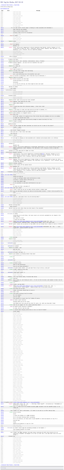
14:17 (2, 309)
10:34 (2, 191)
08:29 (2, 122)
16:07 (2, 432)
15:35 (2, 398)
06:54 (2, 42)
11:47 (2, 202)
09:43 (2, 166)
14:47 (2, 394)
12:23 (2, 219)
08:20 (2, 116)
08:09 (2, 97)
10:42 (2, 195)
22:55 (2, 458)
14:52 (2, 395)
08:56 (2, 130)
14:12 (2, 298)
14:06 (2, 284)
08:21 (2, 119)
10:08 (2, 173)
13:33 (2, 272)
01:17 (2, 15)
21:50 (2, 450)
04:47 (2, 26)
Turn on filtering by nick (4, 8)
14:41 (2, 311)
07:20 (2, 59)
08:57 (2, 131)
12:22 (2, 218)
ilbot (5, 467)
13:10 (2, 240)
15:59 (2, 426)
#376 (43, 153)
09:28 (2, 142)
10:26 (2, 186)
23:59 (2, 462)
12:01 (2, 209)
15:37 (2, 400)
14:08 (2, 291)
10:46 (2, 196)
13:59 (2, 275)
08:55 (2, 128)
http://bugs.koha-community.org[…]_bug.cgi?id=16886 (29, 221)
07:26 (2, 72)
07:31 (2, 83)
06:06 (2, 37)
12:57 (2, 233)
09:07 (2, 135)
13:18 (2, 250)
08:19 (2, 103)
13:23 (2, 253)
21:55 (2, 452)
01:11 (2, 14)
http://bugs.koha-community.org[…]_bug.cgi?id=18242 (29, 285)
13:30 (2, 269)
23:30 (2, 461)
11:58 (2, 204)
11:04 (2, 198)
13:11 (2, 241)
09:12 (2, 137)
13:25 (2, 255)
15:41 (2, 406)
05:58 (2, 34)
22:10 (2, 456)
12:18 (2, 212)
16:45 (2, 440)
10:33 (2, 189)
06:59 (2, 52)
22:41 (2, 457)
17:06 (2, 441)
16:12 (2, 436)
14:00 (2, 276)
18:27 (2, 445)
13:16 (2, 247)
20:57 (2, 449)
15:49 (2, 412)
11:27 (2, 199)
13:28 (2, 261)
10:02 (2, 171)
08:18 (2, 99)
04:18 (2, 23)
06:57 (2, 51)
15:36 (2, 399)
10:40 (2, 193)
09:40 (2, 157)
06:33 (2, 39)
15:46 (2, 410)
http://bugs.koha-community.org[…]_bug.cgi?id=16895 (29, 226)
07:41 (2, 88)
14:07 (2, 290)
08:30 (2, 125)
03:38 (2, 22)
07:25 (2, 62)
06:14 (2, 38)
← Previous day (3, 4)
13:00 (2, 234)
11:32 (2, 200)
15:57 (2, 425)
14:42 (2, 312)
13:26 (2, 256)
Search (15, 4)
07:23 (2, 61)
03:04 (2, 21)
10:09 (2, 182)
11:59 (2, 208)
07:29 (2, 75)
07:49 (2, 92)
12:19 (2, 215)
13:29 (2, 267)
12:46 (2, 229)
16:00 (2, 427)
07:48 (2, 91)
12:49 (2, 231)
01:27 (2, 18)
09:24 (2, 140)
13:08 (2, 235)
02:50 (2, 19)
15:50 (2, 415)
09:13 (2, 139)
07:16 (2, 56)
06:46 (2, 41)
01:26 (2, 17)
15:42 (2, 409)
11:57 (2, 203)
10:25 (2, 184)
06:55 (2, 44)
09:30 (2, 143)
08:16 (2, 98)
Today (8, 4)
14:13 (2, 303)
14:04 (2, 279)
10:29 (2, 187)
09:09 (2, 136)
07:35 (2, 85)
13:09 (2, 237)
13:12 (2, 246)
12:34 (2, 223)
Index (18, 4)
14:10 (2, 293)
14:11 (2, 296)
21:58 (2, 453)
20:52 (2, 448)
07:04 (2, 53)
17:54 (2, 444)
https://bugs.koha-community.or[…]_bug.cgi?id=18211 (26, 402)
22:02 (2, 454)
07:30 (2, 80)
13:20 (2, 252)
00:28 (2, 13)
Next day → (11, 4)
